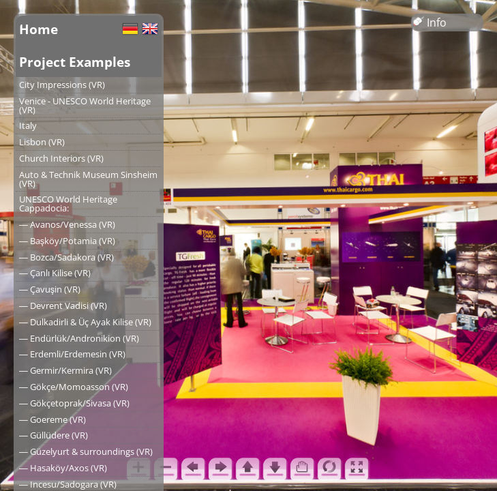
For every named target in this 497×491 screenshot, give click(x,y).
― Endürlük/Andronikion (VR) (79, 338)
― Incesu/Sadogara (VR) (68, 484)
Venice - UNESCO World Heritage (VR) (85, 105)
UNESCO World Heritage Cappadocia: (68, 203)
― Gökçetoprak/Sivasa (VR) (74, 403)
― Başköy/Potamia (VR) (67, 241)
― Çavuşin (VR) (49, 289)
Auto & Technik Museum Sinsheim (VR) (88, 179)
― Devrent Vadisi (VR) (63, 305)
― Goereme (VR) (52, 419)
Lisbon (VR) (42, 142)
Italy (28, 125)
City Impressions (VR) (62, 84)
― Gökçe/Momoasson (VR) (73, 387)
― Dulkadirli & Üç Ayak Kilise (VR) (85, 322)
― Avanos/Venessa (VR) (67, 224)
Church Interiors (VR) (61, 158)
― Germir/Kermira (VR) (65, 370)
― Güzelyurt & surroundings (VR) (86, 451)
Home (38, 29)
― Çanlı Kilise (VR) (55, 273)
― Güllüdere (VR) (53, 435)
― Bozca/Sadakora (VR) (66, 257)
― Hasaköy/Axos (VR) (63, 468)
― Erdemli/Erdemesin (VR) (72, 354)
